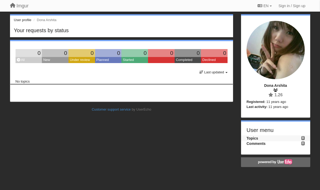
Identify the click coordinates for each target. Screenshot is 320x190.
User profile (22, 20)
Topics (252, 138)
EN (265, 6)
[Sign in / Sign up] (292, 5)
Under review (80, 60)
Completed (184, 60)
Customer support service (111, 109)
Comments (256, 143)
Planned (102, 60)
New (46, 60)
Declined (209, 60)
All (21, 60)
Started (128, 60)
